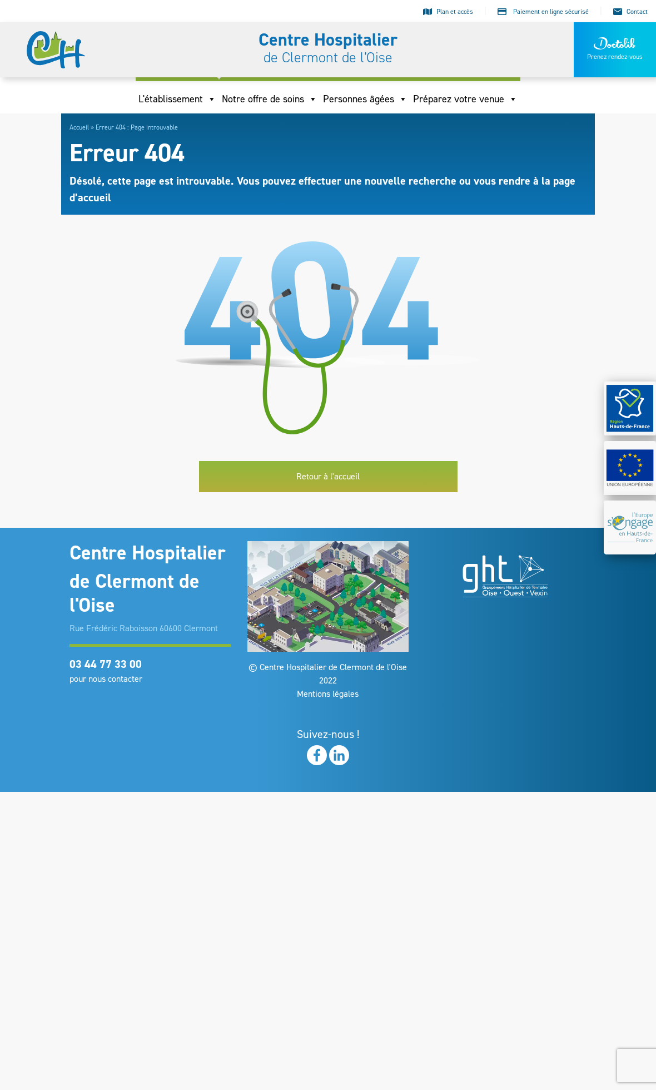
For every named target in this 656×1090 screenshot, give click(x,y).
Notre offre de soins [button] (269, 99)
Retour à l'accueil (328, 476)
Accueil (79, 127)
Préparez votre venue (465, 99)
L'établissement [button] (177, 99)
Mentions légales (328, 694)
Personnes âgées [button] (365, 99)
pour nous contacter (105, 679)
